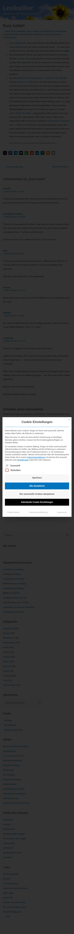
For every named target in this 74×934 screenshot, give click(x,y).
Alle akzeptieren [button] (37, 486)
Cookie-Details (13, 512)
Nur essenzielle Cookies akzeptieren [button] (37, 494)
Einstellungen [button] (22, 460)
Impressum (62, 512)
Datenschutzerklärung (36, 457)
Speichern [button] (37, 478)
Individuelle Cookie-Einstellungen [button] (37, 502)
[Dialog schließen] (69, 419)
